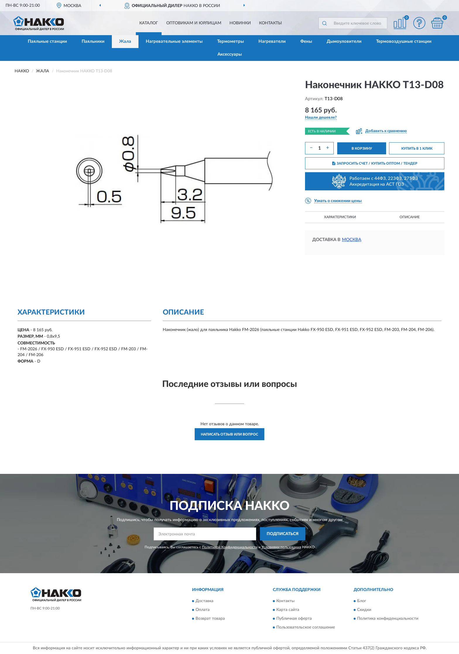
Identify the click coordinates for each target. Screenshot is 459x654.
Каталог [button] (148, 23)
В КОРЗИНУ (362, 148)
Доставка (204, 601)
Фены (306, 41)
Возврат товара (210, 619)
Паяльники (93, 41)
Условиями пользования (281, 547)
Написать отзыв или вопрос (229, 434)
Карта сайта (287, 610)
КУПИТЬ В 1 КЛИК (416, 148)
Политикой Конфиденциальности (230, 547)
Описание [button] (410, 217)
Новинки (240, 23)
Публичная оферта (294, 619)
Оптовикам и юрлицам (193, 23)
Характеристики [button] (340, 217)
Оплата (203, 610)
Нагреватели (272, 41)
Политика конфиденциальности (387, 619)
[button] (419, 23)
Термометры (230, 41)
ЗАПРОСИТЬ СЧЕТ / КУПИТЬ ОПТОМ (374, 163)
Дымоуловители (344, 41)
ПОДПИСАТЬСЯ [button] (283, 534)
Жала (125, 41)
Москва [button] (351, 240)
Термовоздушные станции (403, 41)
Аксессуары (229, 54)
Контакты (270, 23)
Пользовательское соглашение (305, 628)
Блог (361, 601)
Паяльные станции (47, 41)
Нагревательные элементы (174, 41)
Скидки (364, 610)
